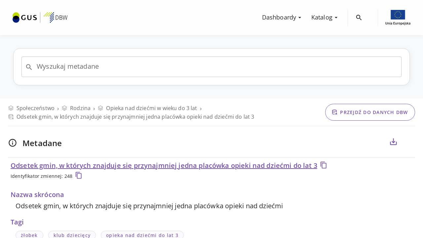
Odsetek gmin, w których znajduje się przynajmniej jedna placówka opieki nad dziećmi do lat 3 (169, 165)
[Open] (29, 67)
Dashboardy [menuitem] (282, 17)
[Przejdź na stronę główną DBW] (40, 17)
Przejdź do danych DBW (369, 112)
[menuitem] (40, 17)
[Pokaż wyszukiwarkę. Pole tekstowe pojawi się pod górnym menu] (359, 17)
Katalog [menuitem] (325, 17)
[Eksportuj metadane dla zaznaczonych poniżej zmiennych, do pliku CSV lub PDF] (393, 141)
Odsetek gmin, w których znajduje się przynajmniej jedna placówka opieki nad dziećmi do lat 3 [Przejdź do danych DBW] (131, 116)
